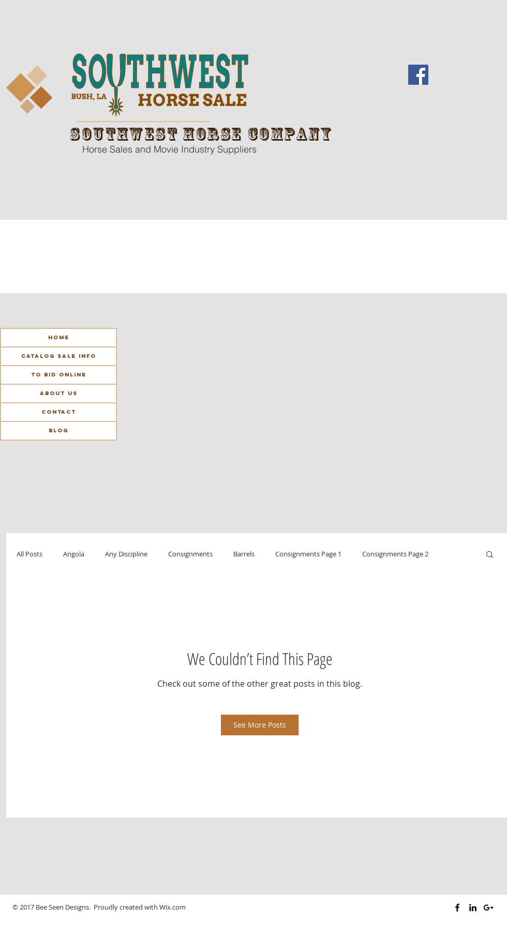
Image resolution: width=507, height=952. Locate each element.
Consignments (190, 554)
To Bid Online (58, 374)
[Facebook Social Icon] (418, 75)
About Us (59, 393)
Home (58, 337)
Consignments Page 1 (308, 554)
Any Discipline (126, 554)
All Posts (29, 554)
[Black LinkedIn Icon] (473, 907)
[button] (490, 554)
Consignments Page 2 (395, 554)
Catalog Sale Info (58, 356)
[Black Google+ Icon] (488, 907)
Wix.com (172, 907)
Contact (58, 412)
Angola (73, 554)
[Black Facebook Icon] (457, 907)
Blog (58, 430)
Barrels (244, 554)
